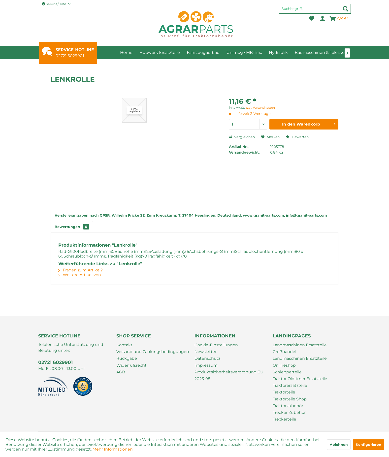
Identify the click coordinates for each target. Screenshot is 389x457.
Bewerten (297, 137)
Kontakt (124, 345)
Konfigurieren (368, 444)
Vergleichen (242, 137)
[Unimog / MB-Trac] (244, 52)
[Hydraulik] (278, 52)
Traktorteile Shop (290, 399)
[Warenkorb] (339, 19)
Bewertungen (72, 226)
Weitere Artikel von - (80, 274)
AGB (120, 372)
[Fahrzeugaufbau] (203, 52)
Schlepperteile (287, 372)
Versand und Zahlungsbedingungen (152, 351)
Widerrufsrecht (131, 365)
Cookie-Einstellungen (216, 345)
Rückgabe (126, 358)
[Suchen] (345, 9)
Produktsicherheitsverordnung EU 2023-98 (228, 375)
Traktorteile (284, 392)
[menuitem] (315, 11)
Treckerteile (284, 419)
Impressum (206, 365)
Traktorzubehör (288, 405)
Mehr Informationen (113, 449)
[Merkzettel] (312, 19)
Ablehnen (339, 444)
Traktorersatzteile (290, 385)
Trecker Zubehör (289, 412)
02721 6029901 (70, 55)
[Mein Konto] (322, 19)
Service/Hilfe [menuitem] (54, 4)
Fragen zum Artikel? (80, 270)
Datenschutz (207, 358)
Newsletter (205, 351)
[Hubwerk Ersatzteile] (159, 52)
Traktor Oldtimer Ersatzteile (300, 378)
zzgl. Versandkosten (260, 107)
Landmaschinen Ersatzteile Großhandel (300, 348)
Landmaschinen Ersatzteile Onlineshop (300, 361)
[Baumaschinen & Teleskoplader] (326, 52)
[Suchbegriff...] (315, 9)
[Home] (126, 52)
